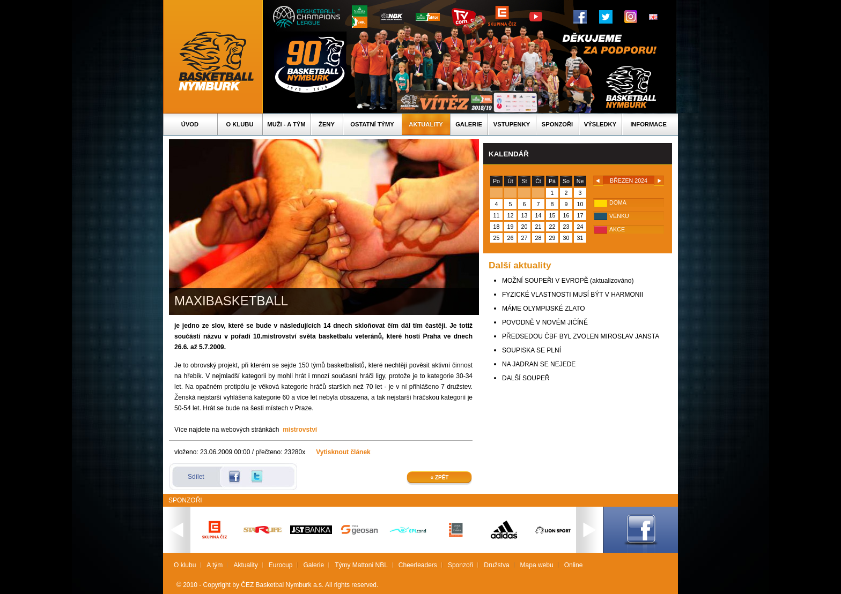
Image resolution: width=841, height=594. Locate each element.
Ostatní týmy (372, 124)
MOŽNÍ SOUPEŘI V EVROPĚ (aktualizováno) (567, 280)
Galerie (468, 124)
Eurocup (281, 565)
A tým (214, 565)
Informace (648, 124)
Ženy (327, 124)
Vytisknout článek (343, 452)
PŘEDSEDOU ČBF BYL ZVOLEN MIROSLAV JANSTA (580, 336)
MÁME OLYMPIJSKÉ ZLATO (543, 308)
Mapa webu (537, 565)
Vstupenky (511, 124)
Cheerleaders (418, 565)
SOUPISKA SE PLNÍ (531, 350)
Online (573, 565)
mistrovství (300, 429)
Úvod (189, 124)
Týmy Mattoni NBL (361, 565)
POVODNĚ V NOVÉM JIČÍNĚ (545, 322)
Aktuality (425, 124)
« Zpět (440, 477)
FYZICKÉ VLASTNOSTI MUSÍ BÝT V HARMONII (572, 294)
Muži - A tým (286, 124)
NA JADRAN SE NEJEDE (539, 364)
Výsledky (600, 124)
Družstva (496, 565)
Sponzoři (557, 124)
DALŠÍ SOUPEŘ (526, 378)
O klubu (240, 124)
